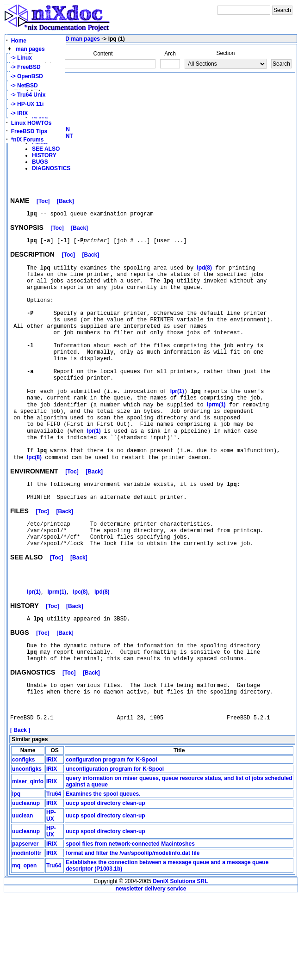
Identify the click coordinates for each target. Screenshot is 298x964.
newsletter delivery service (151, 956)
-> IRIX (17, 113)
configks (23, 827)
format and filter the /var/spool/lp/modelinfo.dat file (132, 921)
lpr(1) (177, 422)
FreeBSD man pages (73, 39)
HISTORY (44, 155)
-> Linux (19, 58)
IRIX (51, 827)
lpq (16, 862)
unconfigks (27, 837)
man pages (30, 49)
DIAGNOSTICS (51, 168)
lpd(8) (204, 273)
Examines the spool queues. (103, 862)
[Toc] (43, 202)
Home (18, 40)
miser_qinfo (27, 849)
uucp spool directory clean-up (105, 871)
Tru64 (53, 862)
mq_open (24, 933)
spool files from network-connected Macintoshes (130, 912)
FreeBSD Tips (29, 131)
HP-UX (51, 883)
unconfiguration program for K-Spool (115, 837)
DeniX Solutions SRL (180, 949)
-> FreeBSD (24, 67)
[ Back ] (20, 798)
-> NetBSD (22, 85)
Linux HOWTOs (31, 123)
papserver (25, 912)
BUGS (40, 162)
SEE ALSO (46, 149)
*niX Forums (27, 139)
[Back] (65, 202)
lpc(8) (34, 500)
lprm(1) (216, 438)
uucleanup (26, 871)
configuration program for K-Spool (111, 827)
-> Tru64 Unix (26, 95)
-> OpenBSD (25, 76)
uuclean (22, 883)
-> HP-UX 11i (25, 104)
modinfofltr (26, 921)
